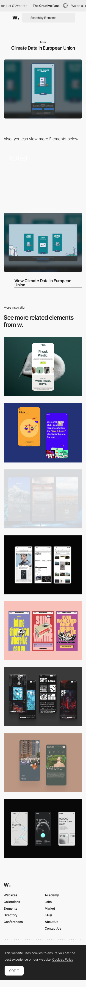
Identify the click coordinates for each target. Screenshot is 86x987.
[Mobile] (43, 564)
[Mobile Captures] (43, 432)
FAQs (48, 915)
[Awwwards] (15, 18)
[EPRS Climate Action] (43, 178)
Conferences (13, 922)
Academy (52, 895)
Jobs (48, 902)
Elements (10, 908)
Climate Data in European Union (43, 48)
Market (50, 908)
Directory (10, 915)
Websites (10, 895)
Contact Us (53, 928)
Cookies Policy (62, 959)
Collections (12, 902)
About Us (51, 922)
